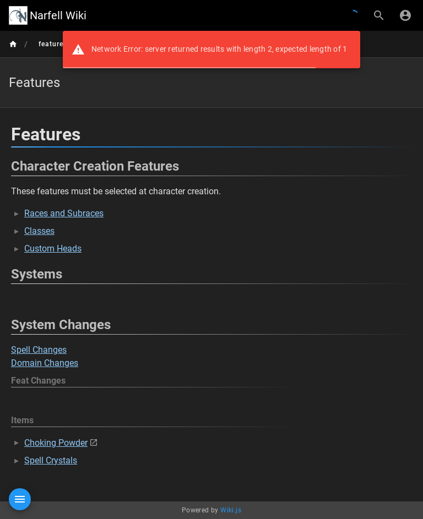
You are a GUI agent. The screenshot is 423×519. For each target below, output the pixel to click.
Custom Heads (53, 248)
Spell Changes (39, 350)
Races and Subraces (64, 213)
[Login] (405, 15)
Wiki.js (230, 510)
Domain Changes (44, 363)
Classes (39, 231)
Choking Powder (56, 443)
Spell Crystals (50, 460)
